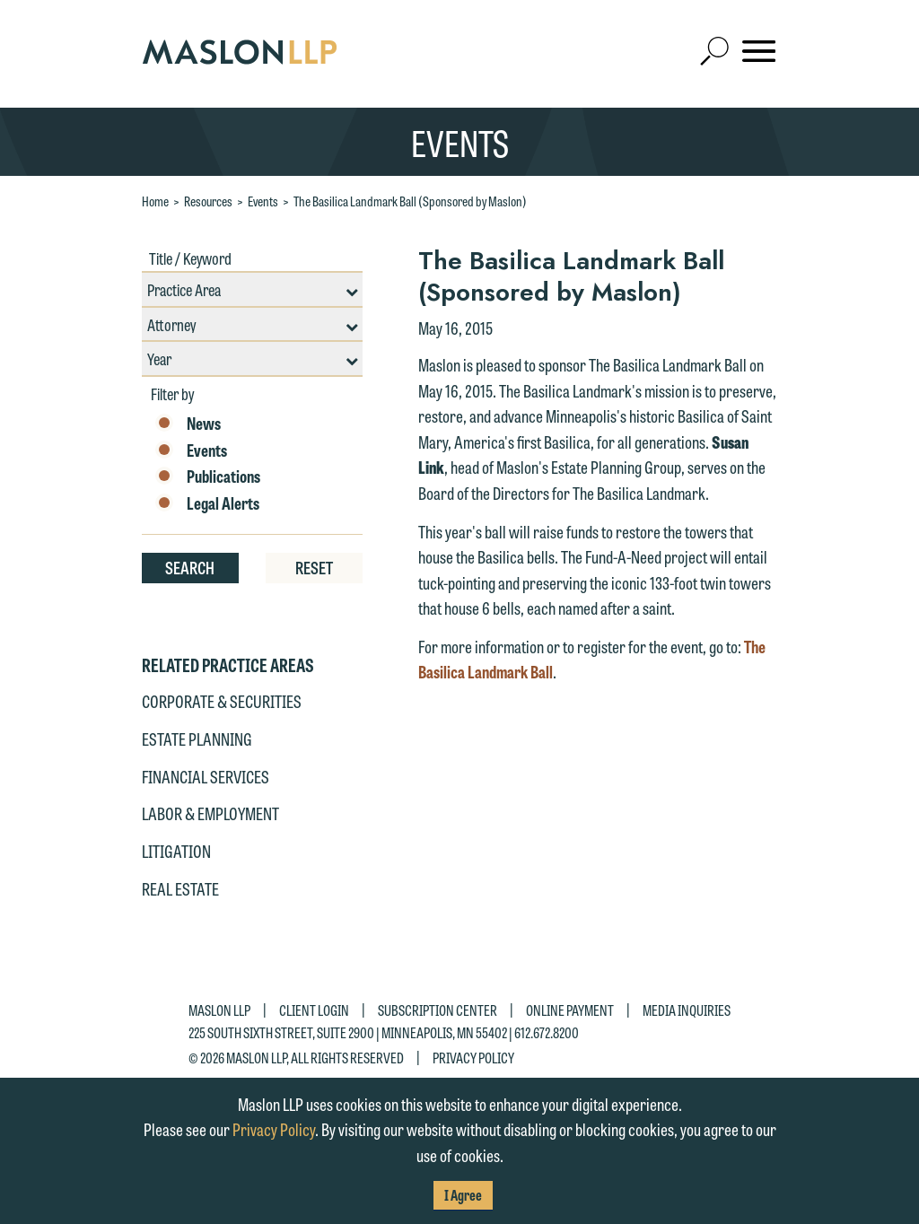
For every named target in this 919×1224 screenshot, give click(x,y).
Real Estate (180, 888)
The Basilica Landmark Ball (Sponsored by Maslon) (410, 201)
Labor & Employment (210, 813)
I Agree (463, 1195)
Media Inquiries (687, 1010)
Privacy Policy (473, 1056)
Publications (207, 476)
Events (263, 201)
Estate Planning (197, 738)
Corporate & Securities (222, 700)
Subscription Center (437, 1010)
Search (189, 567)
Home (155, 201)
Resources (208, 201)
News (188, 423)
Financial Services (205, 776)
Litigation (176, 850)
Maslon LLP (219, 1010)
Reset (314, 567)
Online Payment (570, 1010)
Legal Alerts (207, 503)
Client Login (314, 1010)
